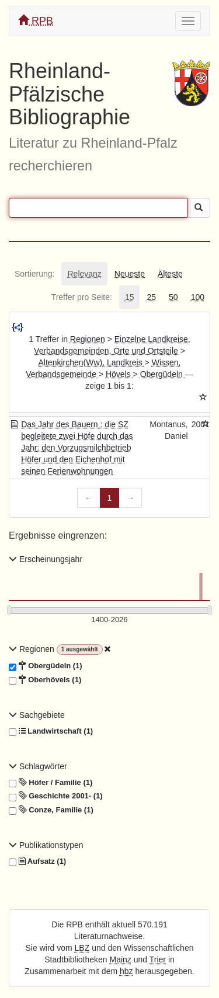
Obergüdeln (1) (45, 666)
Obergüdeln (162, 374)
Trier (158, 959)
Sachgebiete (37, 715)
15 (129, 297)
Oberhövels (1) (45, 680)
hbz (126, 971)
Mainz (120, 959)
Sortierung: (34, 273)
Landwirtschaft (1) (51, 731)
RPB (35, 21)
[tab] (34, 273)
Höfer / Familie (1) (50, 782)
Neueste (129, 273)
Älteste (170, 273)
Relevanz (84, 273)
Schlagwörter (38, 766)
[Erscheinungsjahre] (109, 620)
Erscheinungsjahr (45, 559)
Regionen (87, 339)
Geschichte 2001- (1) (56, 796)
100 (197, 297)
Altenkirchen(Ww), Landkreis (92, 362)
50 (173, 297)
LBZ (82, 947)
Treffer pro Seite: (81, 297)
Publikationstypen (46, 845)
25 (151, 297)
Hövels (119, 374)
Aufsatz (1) (37, 861)
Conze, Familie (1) (51, 810)
